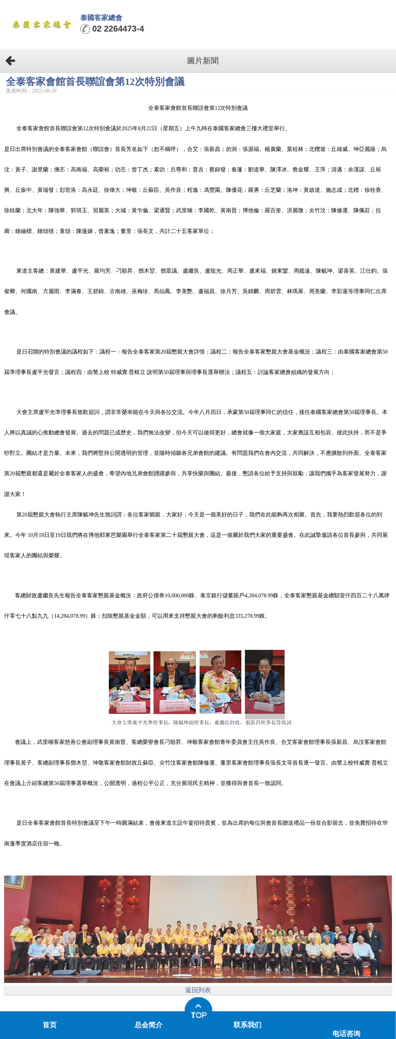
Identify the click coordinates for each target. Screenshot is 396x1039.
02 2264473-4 (118, 28)
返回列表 (198, 990)
